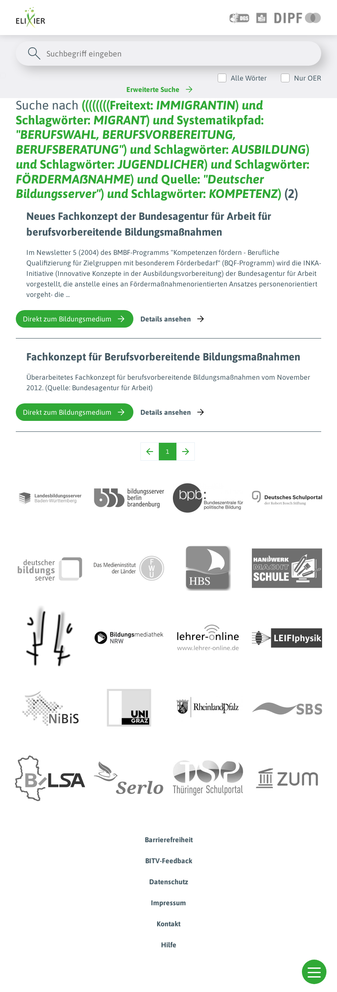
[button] (314, 972)
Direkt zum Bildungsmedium (74, 319)
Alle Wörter (249, 78)
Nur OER (307, 78)
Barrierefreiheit (169, 840)
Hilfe (168, 945)
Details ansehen (173, 319)
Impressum (168, 903)
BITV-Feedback (168, 861)
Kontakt (168, 924)
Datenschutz (168, 882)
